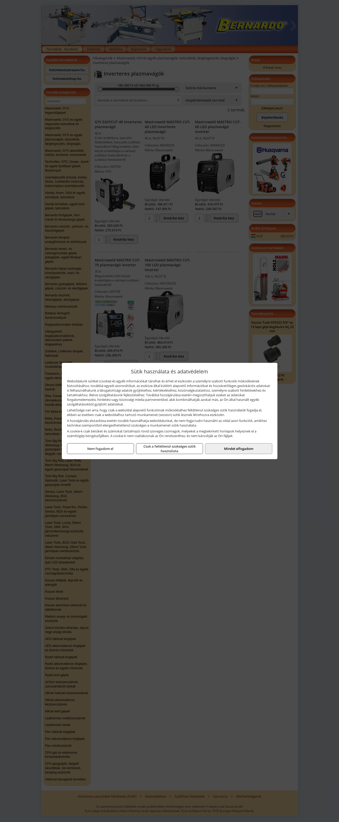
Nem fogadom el (100, 448)
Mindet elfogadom (238, 448)
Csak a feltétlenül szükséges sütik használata (169, 448)
